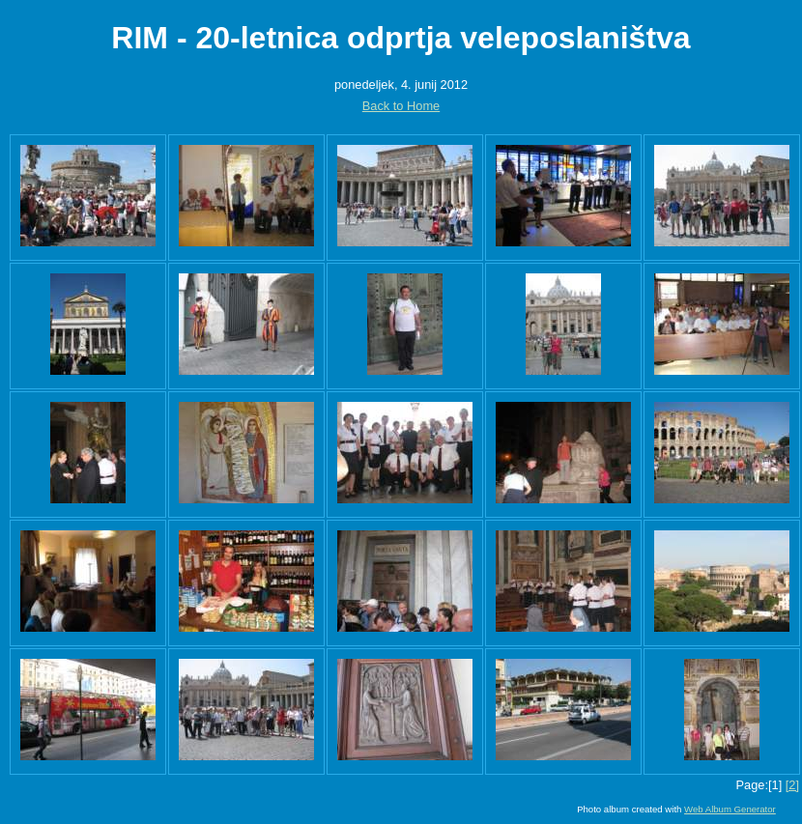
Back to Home (401, 106)
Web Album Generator (730, 809)
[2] (792, 785)
